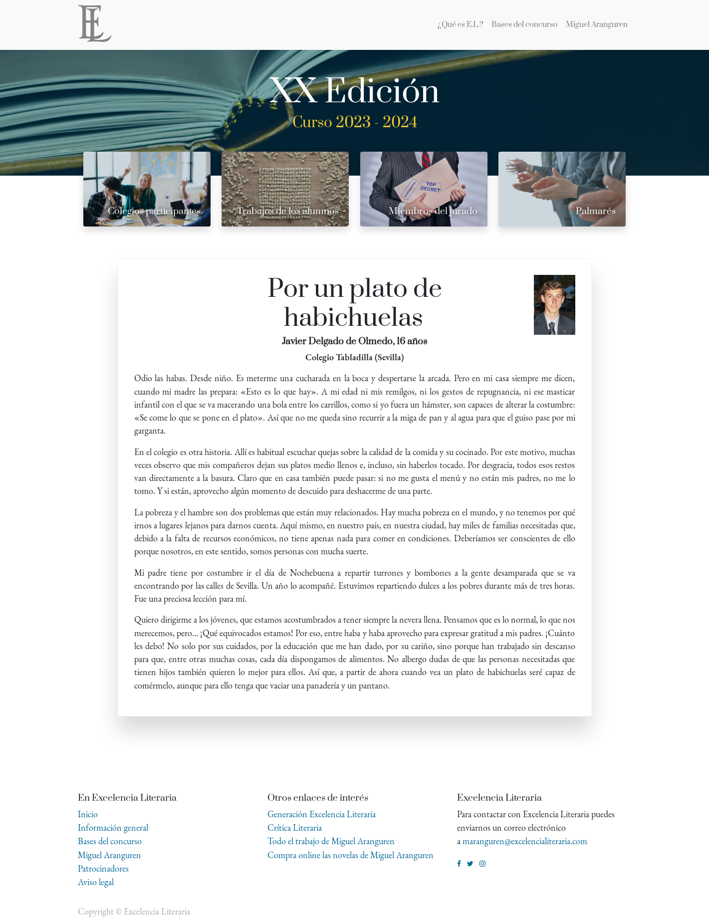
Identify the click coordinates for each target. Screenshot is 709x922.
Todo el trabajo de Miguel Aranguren (331, 841)
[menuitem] (460, 24)
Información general (113, 827)
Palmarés (596, 211)
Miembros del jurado (433, 211)
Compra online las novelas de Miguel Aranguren (350, 855)
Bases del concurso (110, 841)
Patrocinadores (103, 868)
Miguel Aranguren (109, 855)
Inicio (88, 814)
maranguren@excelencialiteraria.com (525, 841)
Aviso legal (96, 882)
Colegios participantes (154, 211)
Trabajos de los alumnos (288, 211)
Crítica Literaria (294, 827)
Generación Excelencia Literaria (321, 814)
